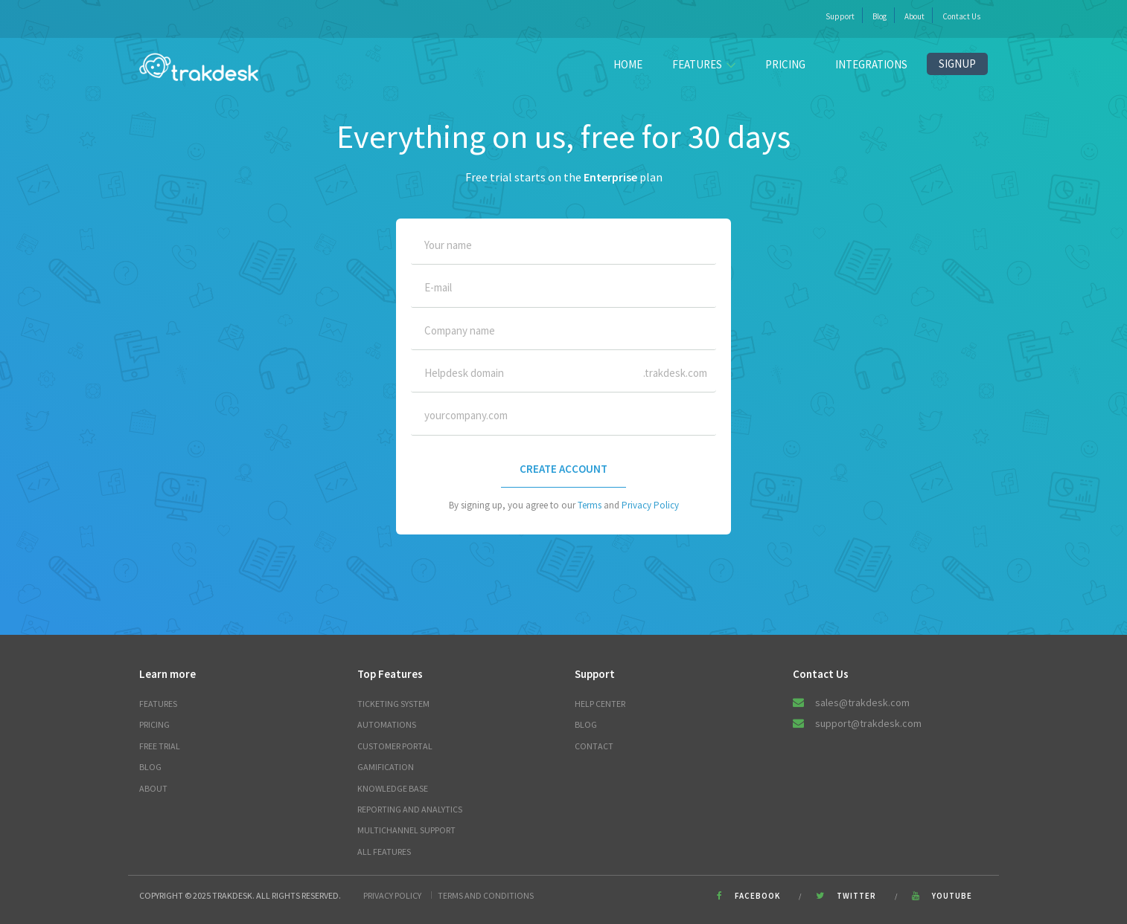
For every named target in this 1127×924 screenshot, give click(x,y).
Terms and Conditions (486, 895)
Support (840, 16)
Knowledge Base (392, 788)
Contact (594, 746)
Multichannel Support (406, 830)
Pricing (785, 64)
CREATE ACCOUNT (563, 469)
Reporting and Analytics (409, 809)
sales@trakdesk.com (862, 702)
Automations (386, 724)
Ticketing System (393, 703)
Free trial (159, 746)
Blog (879, 16)
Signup (957, 63)
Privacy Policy (650, 505)
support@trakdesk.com (868, 723)
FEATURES (703, 64)
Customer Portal (394, 746)
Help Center (600, 703)
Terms (589, 505)
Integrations (871, 64)
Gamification (385, 766)
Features (158, 703)
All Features (384, 851)
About (914, 16)
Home (627, 64)
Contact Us (961, 16)
